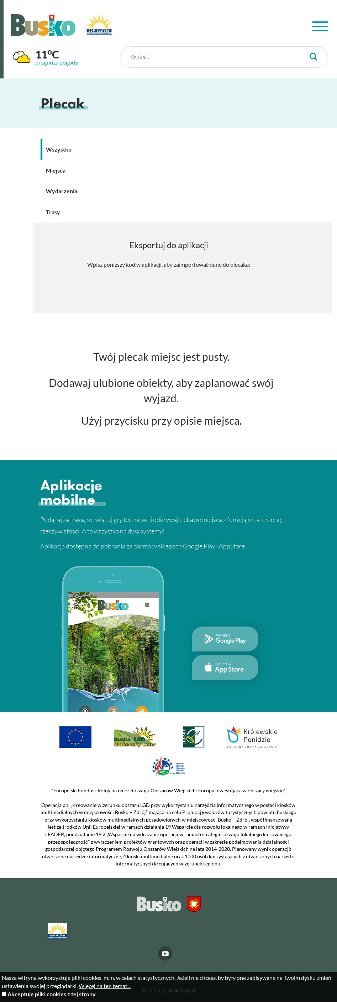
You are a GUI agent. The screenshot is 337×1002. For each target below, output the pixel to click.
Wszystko (59, 149)
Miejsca (55, 170)
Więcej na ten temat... (105, 985)
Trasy (53, 212)
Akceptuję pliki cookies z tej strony (51, 994)
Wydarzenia (61, 191)
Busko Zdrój (43, 25)
